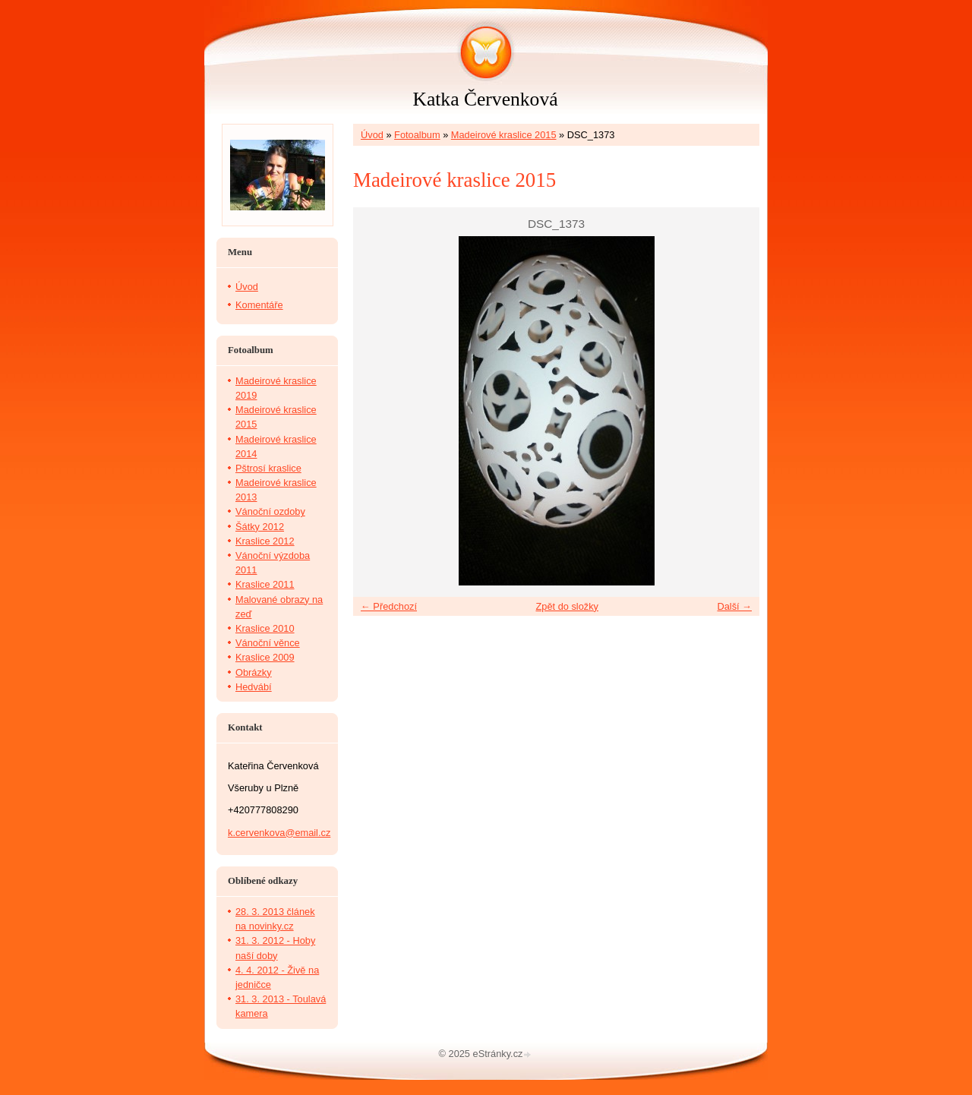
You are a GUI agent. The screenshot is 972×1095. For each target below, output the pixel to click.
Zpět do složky (566, 606)
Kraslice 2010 (265, 628)
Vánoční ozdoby (270, 511)
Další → (734, 606)
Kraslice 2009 (265, 657)
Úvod (372, 134)
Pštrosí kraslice (268, 468)
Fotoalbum (417, 134)
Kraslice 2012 (265, 541)
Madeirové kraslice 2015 (504, 134)
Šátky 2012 (259, 526)
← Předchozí (389, 606)
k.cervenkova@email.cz (279, 832)
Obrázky (253, 672)
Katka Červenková (484, 99)
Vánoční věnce (267, 642)
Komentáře (259, 305)
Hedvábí (253, 687)
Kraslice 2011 (265, 584)
